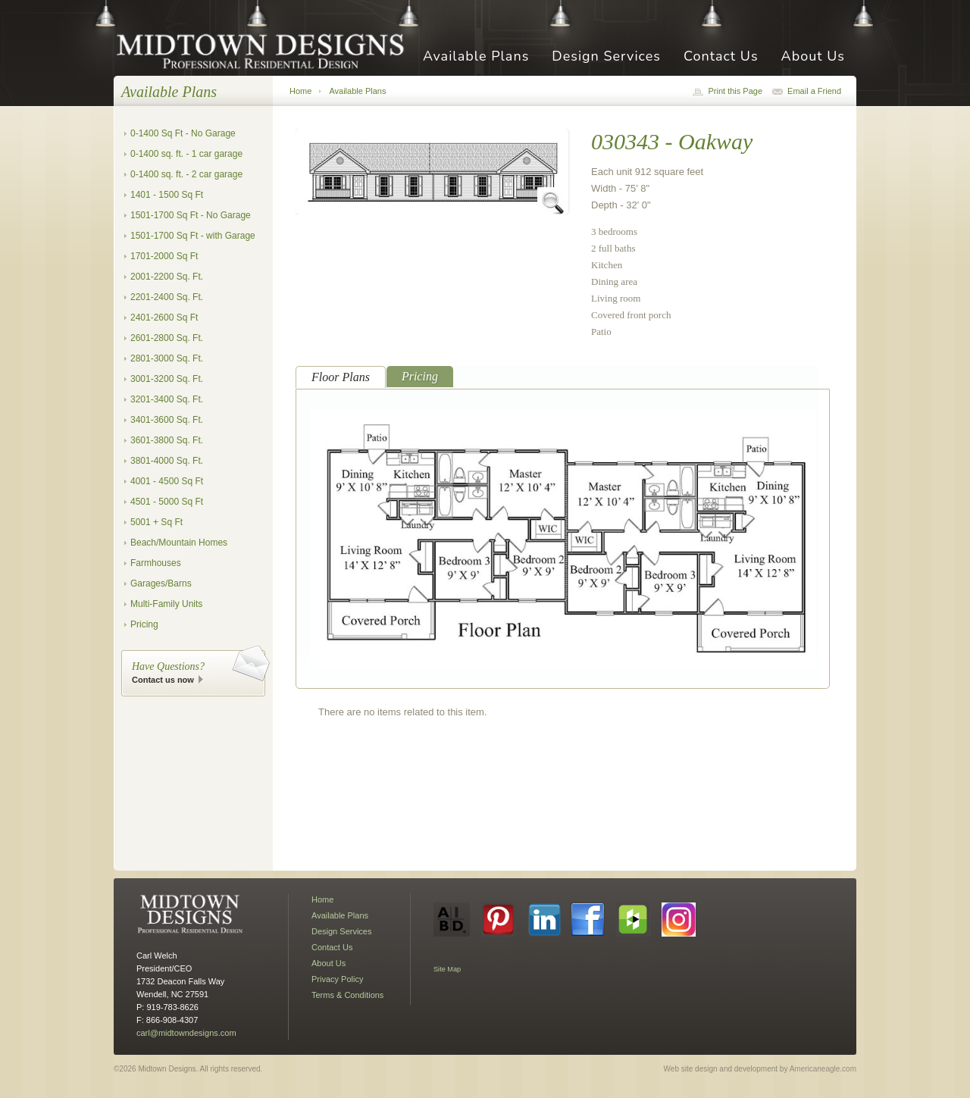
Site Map (447, 969)
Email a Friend (814, 90)
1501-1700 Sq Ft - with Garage (192, 235)
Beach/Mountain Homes (178, 542)
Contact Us (721, 57)
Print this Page (735, 90)
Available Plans (476, 57)
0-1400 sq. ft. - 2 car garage (186, 174)
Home (300, 90)
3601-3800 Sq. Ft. (166, 440)
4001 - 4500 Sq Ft (166, 481)
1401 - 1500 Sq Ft (166, 194)
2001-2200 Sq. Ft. (166, 276)
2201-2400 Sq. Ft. (166, 297)
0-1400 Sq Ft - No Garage (183, 133)
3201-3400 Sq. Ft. (166, 399)
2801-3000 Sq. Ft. (166, 358)
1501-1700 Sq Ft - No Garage (190, 215)
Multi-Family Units (166, 604)
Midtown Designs (265, 50)
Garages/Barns (161, 583)
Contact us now (163, 679)
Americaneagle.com (823, 1069)
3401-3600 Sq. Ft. (166, 419)
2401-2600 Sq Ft (164, 317)
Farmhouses (155, 563)
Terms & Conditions (347, 994)
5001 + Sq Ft (156, 522)
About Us (813, 57)
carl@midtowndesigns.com (186, 1032)
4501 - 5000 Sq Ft (166, 501)
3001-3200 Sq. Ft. (166, 379)
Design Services (606, 57)
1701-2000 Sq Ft (164, 256)
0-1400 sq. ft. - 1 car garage (186, 154)
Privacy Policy (337, 979)
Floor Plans (340, 377)
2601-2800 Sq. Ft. (166, 338)
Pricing (144, 624)
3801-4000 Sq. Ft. (166, 460)
